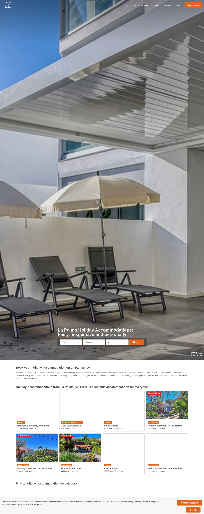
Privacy (40, 504)
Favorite (167, 5)
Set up (193, 510)
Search (136, 342)
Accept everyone (189, 503)
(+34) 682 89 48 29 (140, 5)
